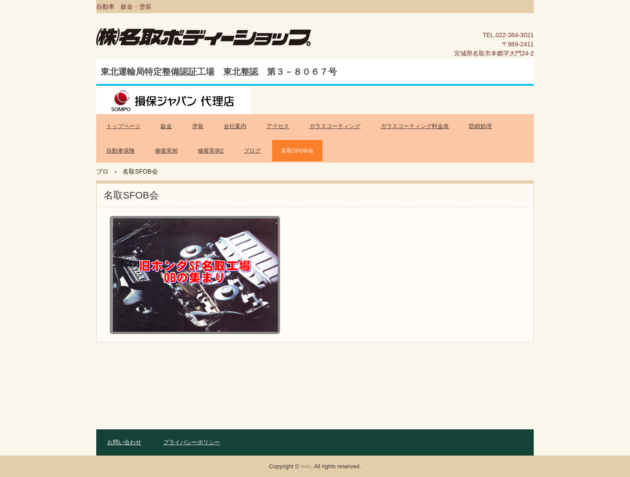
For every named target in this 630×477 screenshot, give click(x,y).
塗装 (197, 126)
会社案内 (235, 126)
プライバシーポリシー (191, 442)
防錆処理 (480, 126)
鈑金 (166, 126)
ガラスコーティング (334, 126)
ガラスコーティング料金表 (415, 126)
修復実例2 (211, 150)
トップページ (123, 126)
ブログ (252, 150)
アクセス (277, 126)
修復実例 (166, 150)
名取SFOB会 (297, 150)
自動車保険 (120, 150)
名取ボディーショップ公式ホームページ (219, 41)
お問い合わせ (124, 442)
